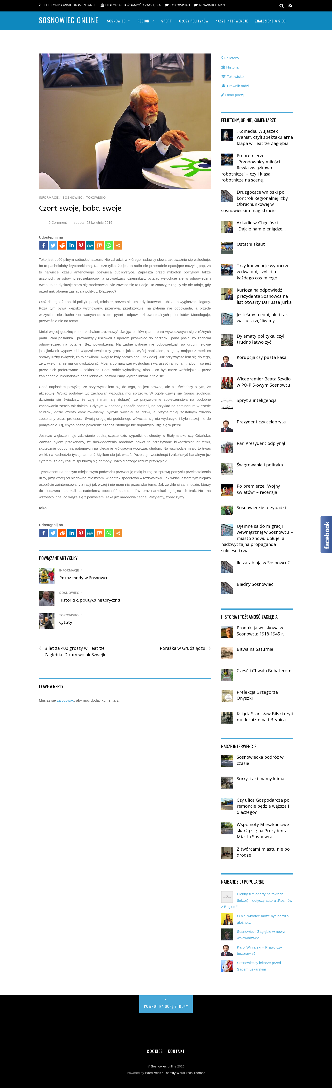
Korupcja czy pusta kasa (261, 357)
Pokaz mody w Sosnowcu (83, 577)
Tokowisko (177, 5)
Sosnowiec (116, 20)
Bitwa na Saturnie (255, 649)
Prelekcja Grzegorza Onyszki (257, 695)
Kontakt (176, 1051)
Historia (230, 67)
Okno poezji (232, 95)
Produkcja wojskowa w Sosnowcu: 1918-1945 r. (260, 631)
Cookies (155, 1051)
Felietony (230, 58)
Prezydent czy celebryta (261, 422)
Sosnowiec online (163, 1066)
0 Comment (58, 222)
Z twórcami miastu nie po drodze (263, 852)
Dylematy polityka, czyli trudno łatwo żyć (261, 339)
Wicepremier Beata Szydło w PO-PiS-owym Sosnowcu (264, 382)
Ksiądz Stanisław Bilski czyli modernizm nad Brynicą (265, 717)
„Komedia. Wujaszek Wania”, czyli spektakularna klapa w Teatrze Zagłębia (265, 137)
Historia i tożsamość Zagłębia (131, 5)
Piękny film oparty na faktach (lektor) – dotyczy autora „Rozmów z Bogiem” (256, 900)
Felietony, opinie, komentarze (67, 5)
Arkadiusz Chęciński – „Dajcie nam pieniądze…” (262, 226)
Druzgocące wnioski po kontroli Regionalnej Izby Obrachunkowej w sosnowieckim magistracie (254, 201)
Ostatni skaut (251, 244)
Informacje (49, 198)
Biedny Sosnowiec (255, 584)
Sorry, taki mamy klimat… (263, 778)
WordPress (153, 1073)
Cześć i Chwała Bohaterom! (264, 670)
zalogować (65, 700)
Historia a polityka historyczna (89, 600)
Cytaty (65, 622)
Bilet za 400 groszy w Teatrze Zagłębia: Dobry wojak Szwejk (72, 651)
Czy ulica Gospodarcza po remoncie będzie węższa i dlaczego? (263, 806)
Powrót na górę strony (166, 1006)
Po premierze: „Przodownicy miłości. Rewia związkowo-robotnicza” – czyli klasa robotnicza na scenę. (251, 168)
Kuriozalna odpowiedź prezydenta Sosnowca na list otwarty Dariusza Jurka (264, 296)
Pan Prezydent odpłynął (261, 443)
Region (143, 20)
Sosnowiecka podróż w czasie (260, 760)
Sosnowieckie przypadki (261, 507)
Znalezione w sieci (271, 20)
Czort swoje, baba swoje (80, 208)
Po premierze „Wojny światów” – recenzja (258, 489)
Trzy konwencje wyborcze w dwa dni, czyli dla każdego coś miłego (263, 272)
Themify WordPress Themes (184, 1073)
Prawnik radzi (209, 5)
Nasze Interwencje (232, 20)
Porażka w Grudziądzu (185, 648)
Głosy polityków (194, 20)
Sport (166, 20)
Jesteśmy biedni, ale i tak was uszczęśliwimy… (262, 318)
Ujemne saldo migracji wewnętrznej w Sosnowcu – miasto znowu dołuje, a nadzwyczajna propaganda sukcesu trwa (257, 538)
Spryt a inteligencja (257, 400)
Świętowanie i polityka (260, 465)
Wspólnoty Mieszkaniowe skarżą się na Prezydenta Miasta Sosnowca (263, 830)
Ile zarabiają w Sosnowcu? (263, 562)
